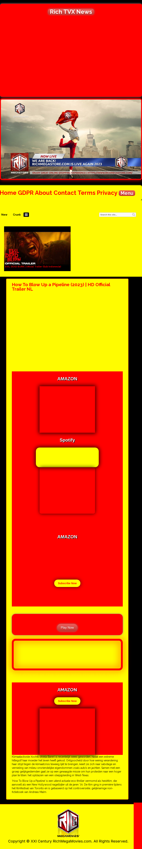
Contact (65, 192)
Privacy (107, 192)
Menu (127, 193)
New (4, 214)
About (43, 192)
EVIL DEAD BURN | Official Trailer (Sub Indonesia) (33, 266)
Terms (86, 192)
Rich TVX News (71, 11)
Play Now (67, 627)
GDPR (26, 192)
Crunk (17, 214)
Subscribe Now (67, 583)
